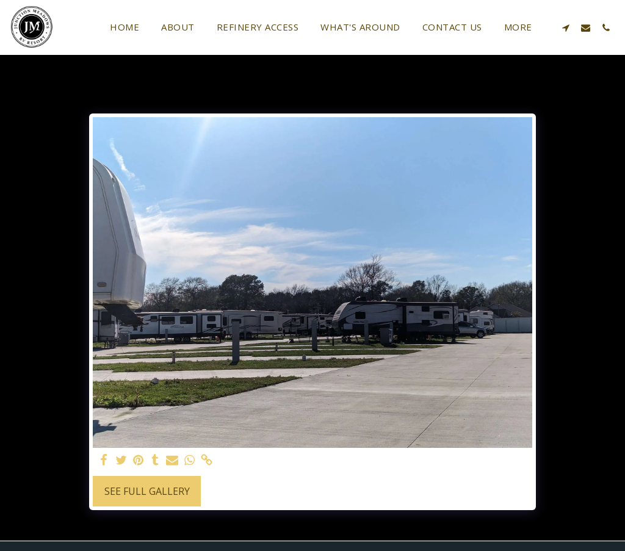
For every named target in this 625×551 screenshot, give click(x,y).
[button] (565, 27)
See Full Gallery (147, 491)
